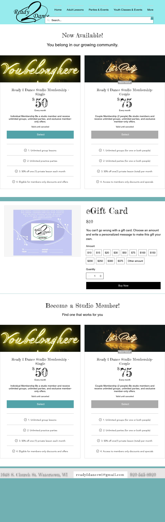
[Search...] (99, 20)
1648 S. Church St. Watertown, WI (34, 474)
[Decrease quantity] (89, 276)
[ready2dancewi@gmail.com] (100, 474)
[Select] (40, 134)
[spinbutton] (95, 276)
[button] (152, 18)
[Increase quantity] (101, 276)
